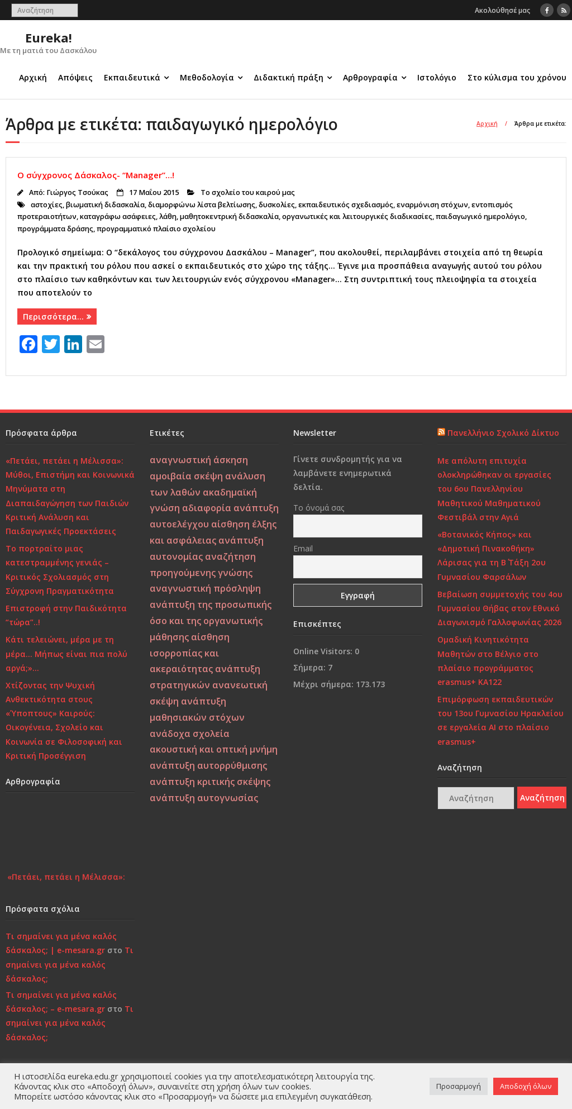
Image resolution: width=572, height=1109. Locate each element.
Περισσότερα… (53, 316)
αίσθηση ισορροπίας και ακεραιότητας (190, 653)
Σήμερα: (310, 667)
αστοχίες (47, 205)
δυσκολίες (277, 205)
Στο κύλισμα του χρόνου (517, 77)
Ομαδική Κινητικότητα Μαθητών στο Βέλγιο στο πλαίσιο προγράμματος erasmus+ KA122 (487, 660)
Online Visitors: (324, 651)
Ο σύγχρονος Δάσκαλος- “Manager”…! (95, 174)
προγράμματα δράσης (55, 229)
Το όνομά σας (318, 507)
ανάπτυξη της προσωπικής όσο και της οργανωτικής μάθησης (210, 620)
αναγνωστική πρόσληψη (205, 588)
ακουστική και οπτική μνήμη (214, 749)
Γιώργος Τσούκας (77, 192)
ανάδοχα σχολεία (190, 733)
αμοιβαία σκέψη (186, 476)
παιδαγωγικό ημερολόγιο (480, 216)
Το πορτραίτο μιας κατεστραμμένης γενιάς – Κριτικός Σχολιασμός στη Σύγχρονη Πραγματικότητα (60, 569)
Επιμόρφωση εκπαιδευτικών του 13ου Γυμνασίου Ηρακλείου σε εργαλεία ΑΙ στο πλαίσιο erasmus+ (500, 720)
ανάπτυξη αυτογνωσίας (204, 798)
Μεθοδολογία (207, 77)
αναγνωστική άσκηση (199, 460)
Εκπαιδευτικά (132, 77)
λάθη (168, 216)
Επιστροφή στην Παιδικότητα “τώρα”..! (66, 615)
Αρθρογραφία (370, 77)
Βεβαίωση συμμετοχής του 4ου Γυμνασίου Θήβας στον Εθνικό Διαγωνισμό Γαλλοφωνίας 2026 (500, 608)
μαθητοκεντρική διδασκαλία (229, 216)
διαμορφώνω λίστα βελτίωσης (201, 205)
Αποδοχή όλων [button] (525, 1086)
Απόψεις (75, 77)
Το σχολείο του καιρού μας (248, 192)
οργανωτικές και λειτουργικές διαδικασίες (357, 216)
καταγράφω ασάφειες (118, 216)
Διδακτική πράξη (288, 77)
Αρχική (33, 77)
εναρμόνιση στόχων (432, 205)
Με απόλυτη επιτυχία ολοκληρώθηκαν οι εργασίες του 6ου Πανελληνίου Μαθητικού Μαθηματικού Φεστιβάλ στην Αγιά (494, 488)
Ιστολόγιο (436, 77)
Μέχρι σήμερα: (324, 684)
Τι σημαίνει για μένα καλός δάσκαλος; (70, 964)
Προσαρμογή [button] (458, 1086)
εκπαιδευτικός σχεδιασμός (345, 205)
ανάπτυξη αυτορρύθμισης (208, 765)
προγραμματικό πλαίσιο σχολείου (156, 229)
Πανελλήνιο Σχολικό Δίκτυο (503, 432)
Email (303, 548)
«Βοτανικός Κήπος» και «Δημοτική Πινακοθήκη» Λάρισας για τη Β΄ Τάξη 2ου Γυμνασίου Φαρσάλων (491, 555)
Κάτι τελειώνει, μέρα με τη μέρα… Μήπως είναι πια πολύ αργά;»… (66, 653)
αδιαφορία (206, 508)
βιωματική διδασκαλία (105, 205)
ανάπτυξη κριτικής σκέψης (210, 781)
